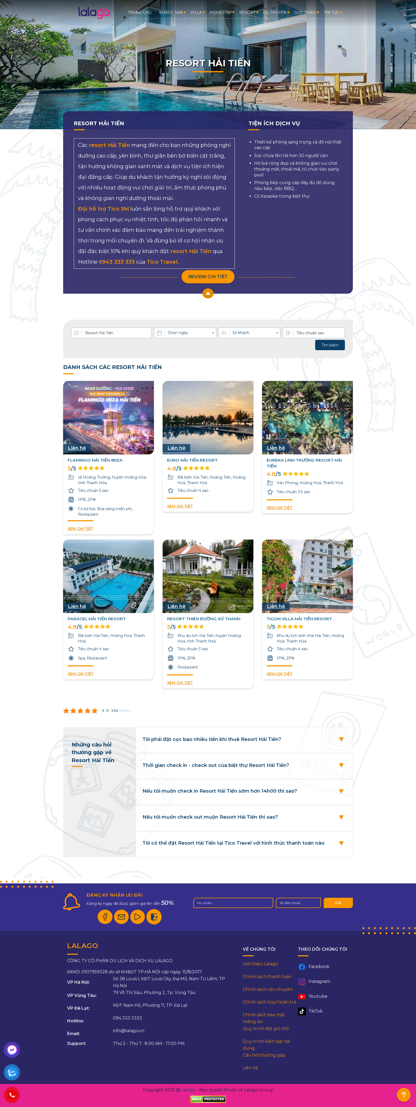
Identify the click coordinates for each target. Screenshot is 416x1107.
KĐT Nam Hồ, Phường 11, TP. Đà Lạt (150, 1005)
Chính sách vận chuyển (268, 989)
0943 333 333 (117, 262)
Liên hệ (250, 1067)
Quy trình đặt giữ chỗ (266, 1028)
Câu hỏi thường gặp (264, 1055)
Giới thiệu (305, 12)
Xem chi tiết (80, 528)
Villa (196, 12)
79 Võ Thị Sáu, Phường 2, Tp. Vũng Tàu (154, 992)
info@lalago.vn (128, 1030)
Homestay (221, 12)
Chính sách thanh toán (267, 976)
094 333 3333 (127, 1018)
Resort (247, 12)
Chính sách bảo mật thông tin (264, 1018)
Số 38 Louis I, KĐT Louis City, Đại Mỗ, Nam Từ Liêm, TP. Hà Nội (169, 982)
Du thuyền (275, 12)
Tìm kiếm (330, 345)
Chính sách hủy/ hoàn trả (269, 1002)
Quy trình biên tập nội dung (266, 1045)
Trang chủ (139, 12)
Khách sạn (171, 12)
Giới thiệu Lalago (260, 963)
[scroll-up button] (208, 293)
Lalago (188, 1089)
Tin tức (331, 12)
